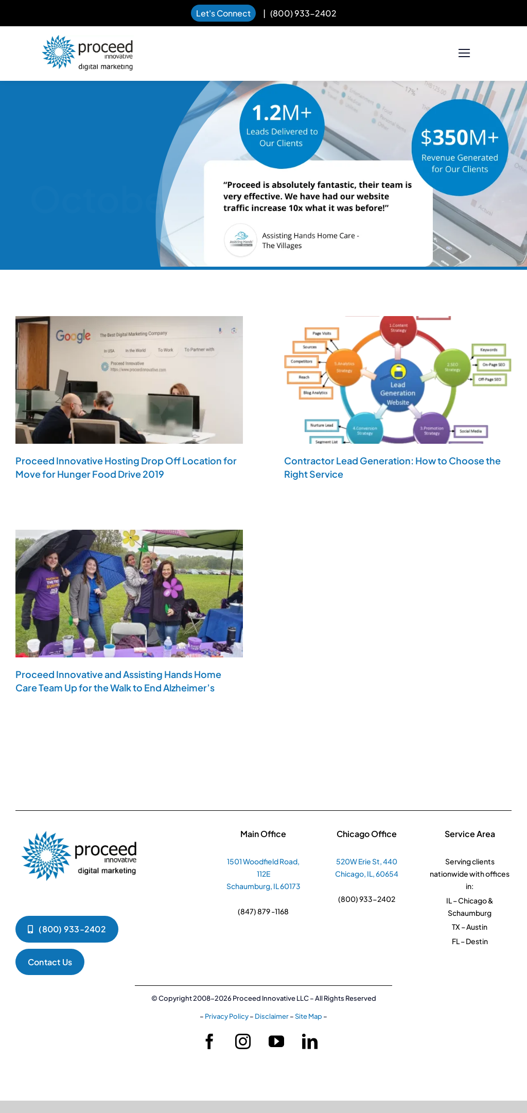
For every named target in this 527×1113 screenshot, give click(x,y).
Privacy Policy (227, 1016)
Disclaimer (272, 1016)
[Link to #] (464, 53)
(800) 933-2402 (303, 13)
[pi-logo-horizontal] (87, 39)
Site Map (308, 1016)
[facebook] (209, 1041)
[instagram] (243, 1041)
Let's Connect (223, 13)
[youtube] (276, 1041)
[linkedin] (310, 1041)
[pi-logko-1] (79, 826)
